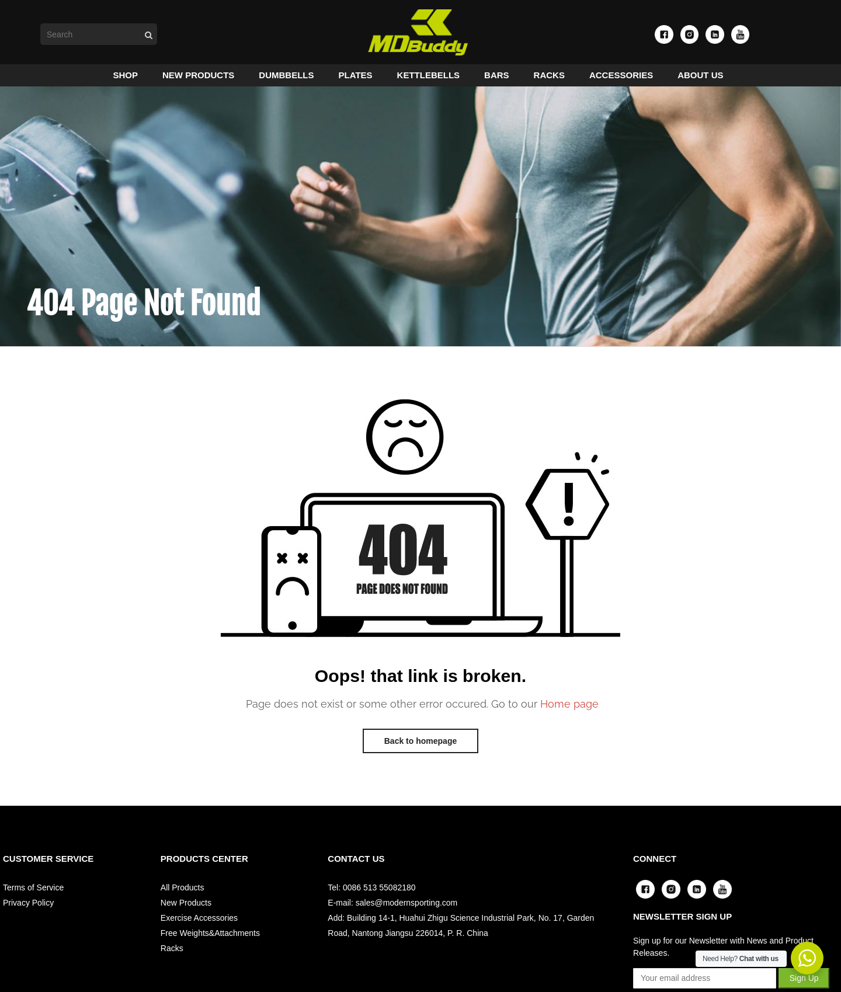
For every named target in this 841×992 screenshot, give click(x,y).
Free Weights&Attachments (210, 936)
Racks (172, 951)
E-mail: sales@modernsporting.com (392, 905)
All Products (182, 890)
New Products (186, 905)
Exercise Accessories (199, 920)
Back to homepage (420, 744)
